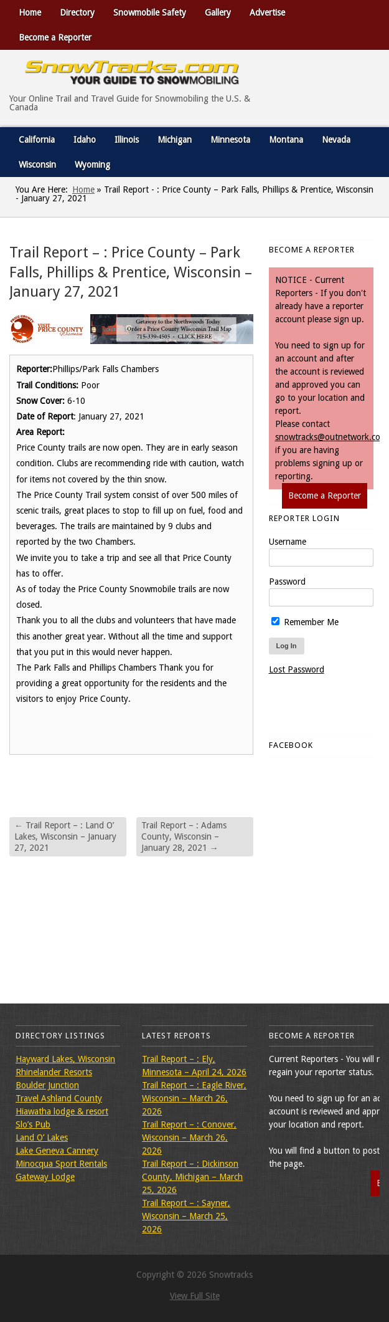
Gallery (218, 12)
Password (287, 582)
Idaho (84, 140)
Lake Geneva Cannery (57, 1151)
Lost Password (296, 669)
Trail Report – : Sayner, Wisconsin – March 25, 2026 (186, 1216)
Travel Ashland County (59, 1098)
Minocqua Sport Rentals (61, 1164)
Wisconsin (37, 165)
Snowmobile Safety (149, 12)
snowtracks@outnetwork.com (331, 437)
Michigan (174, 140)
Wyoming (92, 165)
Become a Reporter (55, 37)
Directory (77, 12)
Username (287, 542)
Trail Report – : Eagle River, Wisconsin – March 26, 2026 (194, 1098)
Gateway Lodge (45, 1177)
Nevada (336, 140)
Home (30, 12)
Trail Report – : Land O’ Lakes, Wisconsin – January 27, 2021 (65, 836)
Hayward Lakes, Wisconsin (65, 1059)
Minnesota (230, 140)
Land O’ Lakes (42, 1137)
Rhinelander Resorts (54, 1072)
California (37, 140)
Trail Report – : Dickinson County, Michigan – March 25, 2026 (192, 1177)
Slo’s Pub (33, 1124)
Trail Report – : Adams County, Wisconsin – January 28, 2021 (184, 836)
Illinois (127, 140)
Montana (286, 140)
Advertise (267, 12)
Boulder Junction (47, 1085)
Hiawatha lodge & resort (62, 1111)
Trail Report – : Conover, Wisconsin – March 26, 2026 (189, 1137)
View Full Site (195, 1296)
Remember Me (305, 622)
